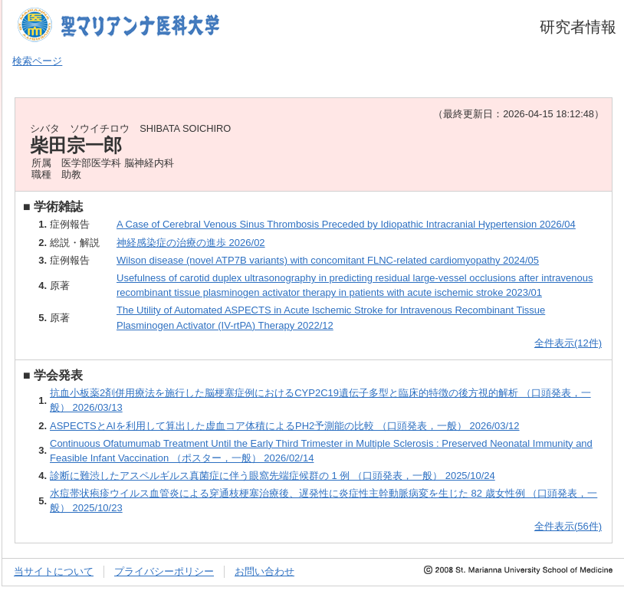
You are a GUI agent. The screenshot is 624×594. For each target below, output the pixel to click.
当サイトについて (54, 571)
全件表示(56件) (568, 526)
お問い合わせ (264, 571)
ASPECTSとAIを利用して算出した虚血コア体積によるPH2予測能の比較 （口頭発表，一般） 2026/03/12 (285, 426)
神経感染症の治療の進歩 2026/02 (191, 242)
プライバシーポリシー (164, 571)
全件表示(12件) (568, 343)
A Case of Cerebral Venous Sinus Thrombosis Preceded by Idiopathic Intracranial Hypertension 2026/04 (346, 224)
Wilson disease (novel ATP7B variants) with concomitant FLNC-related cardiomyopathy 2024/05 (328, 260)
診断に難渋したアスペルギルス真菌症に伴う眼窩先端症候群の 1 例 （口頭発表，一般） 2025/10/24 (272, 475)
